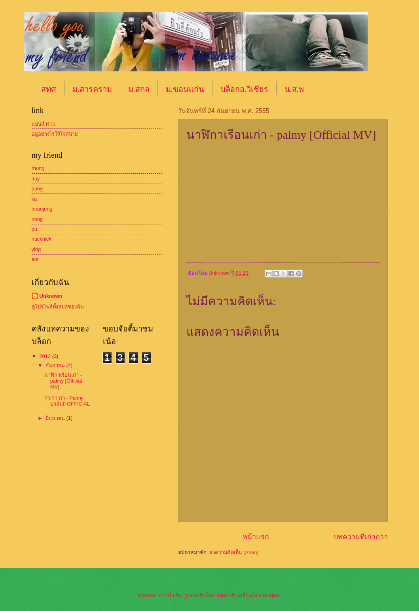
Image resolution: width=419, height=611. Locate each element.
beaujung (42, 209)
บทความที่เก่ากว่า (361, 537)
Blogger (271, 595)
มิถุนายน (56, 418)
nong (37, 219)
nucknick (41, 239)
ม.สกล (139, 89)
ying (36, 249)
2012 (45, 356)
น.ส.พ (294, 89)
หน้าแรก (256, 537)
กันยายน (56, 365)
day (36, 179)
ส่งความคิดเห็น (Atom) (234, 552)
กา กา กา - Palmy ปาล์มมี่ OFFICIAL (67, 401)
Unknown (51, 296)
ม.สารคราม (92, 89)
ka (34, 199)
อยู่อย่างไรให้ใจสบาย (55, 134)
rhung (38, 168)
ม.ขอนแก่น (185, 89)
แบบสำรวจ (44, 124)
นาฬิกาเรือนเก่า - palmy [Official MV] (63, 381)
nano (222, 595)
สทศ (48, 89)
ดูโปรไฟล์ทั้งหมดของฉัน (58, 307)
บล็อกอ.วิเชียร (244, 89)
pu (34, 229)
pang (37, 189)
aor (35, 259)
